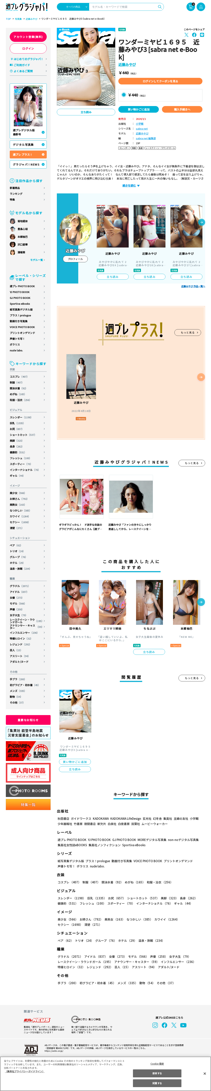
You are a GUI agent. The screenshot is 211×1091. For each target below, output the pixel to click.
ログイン (28, 48)
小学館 (139, 124)
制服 (17, 382)
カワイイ (20, 516)
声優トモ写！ (17, 339)
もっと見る (188, 332)
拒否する (157, 1073)
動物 (16, 697)
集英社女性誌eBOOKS (72, 845)
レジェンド (21, 644)
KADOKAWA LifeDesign (125, 818)
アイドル (19, 592)
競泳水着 (19, 388)
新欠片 (101, 824)
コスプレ (19, 376)
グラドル (20, 586)
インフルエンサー (25, 633)
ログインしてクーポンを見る (160, 81)
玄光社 (146, 818)
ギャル (17, 475)
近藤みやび (31, 19)
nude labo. (16, 350)
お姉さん (19, 499)
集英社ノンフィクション (104, 845)
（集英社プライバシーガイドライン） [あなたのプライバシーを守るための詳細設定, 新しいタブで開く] (25, 1071)
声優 (17, 609)
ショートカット (23, 435)
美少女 (18, 493)
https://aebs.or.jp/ (53, 1050)
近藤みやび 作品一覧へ (193, 286)
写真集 (17, 19)
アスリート (20, 656)
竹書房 (78, 824)
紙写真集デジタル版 (21, 309)
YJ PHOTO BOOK (20, 292)
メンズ (18, 691)
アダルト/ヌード (19, 662)
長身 (17, 446)
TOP (8, 19)
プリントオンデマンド (22, 333)
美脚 (17, 440)
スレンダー (21, 417)
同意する (157, 1083)
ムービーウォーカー (155, 824)
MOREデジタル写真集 (149, 840)
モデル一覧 (36, 260)
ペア (16, 545)
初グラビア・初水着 (25, 685)
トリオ (17, 551)
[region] (105, 1074)
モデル (18, 603)
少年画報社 (65, 824)
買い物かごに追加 (138, 109)
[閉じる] (204, 1073)
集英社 (167, 818)
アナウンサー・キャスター (27, 627)
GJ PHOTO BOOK (20, 298)
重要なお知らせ (28, 720)
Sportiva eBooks (20, 303)
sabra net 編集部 (145, 138)
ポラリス (15, 344)
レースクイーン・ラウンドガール (27, 621)
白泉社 (112, 824)
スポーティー (21, 464)
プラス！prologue (20, 315)
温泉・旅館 (21, 569)
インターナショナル (25, 470)
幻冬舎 (156, 818)
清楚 (17, 528)
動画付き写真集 (18, 321)
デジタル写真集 (23, 145)
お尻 (17, 429)
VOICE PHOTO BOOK (22, 327)
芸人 (16, 650)
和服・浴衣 (21, 400)
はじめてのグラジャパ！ (28, 59)
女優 (17, 597)
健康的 (18, 452)
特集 (12, 199)
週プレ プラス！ (23, 154)
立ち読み (86, 112)
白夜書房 (124, 824)
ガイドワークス (81, 818)
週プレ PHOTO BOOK (22, 286)
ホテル (17, 563)
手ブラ (18, 679)
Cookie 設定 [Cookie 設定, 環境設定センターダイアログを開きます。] (157, 1063)
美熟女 (18, 504)
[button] (202, 222)
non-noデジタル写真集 (180, 840)
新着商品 (15, 188)
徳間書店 (90, 824)
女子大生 (19, 615)
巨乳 (18, 423)
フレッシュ (21, 458)
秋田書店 (63, 818)
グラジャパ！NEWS (26, 164)
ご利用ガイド (22, 65)
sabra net (141, 128)
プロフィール (75, 259)
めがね (18, 394)
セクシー (20, 522)
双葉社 (135, 824)
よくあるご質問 (23, 71)
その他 (17, 702)
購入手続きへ (182, 109)
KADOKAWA (101, 818)
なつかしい (21, 510)
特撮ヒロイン (21, 638)
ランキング (16, 194)
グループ (19, 557)
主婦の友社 (180, 818)
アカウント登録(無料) (28, 37)
